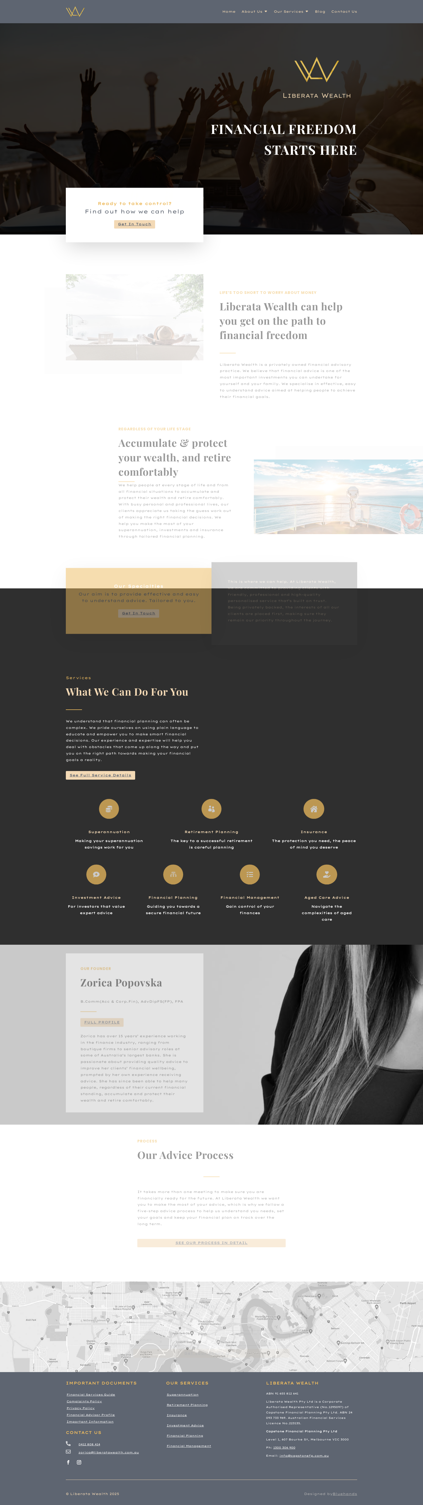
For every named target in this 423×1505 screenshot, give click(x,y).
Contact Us (344, 11)
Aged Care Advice (326, 898)
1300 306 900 (284, 1447)
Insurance (314, 832)
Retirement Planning (211, 832)
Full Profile (102, 1038)
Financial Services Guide (91, 1394)
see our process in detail (211, 1243)
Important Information (90, 1421)
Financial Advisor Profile (91, 1415)
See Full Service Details (100, 775)
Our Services (288, 11)
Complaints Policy (84, 1401)
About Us (251, 11)
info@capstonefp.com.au (304, 1455)
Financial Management (249, 898)
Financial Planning (173, 898)
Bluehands (345, 1494)
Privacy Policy (81, 1408)
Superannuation (109, 832)
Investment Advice (96, 898)
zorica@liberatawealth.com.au (109, 1452)
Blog (320, 11)
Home (229, 11)
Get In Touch (134, 224)
